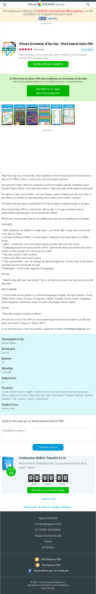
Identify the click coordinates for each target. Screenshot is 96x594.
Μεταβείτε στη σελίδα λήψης (48, 490)
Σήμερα (48, 64)
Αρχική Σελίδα (48, 518)
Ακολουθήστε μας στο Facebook (51, 570)
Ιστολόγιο (48, 547)
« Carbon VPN (48, 498)
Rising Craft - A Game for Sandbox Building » (48, 507)
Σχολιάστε (87, 49)
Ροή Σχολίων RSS (51, 565)
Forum (48, 541)
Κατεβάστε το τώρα (48, 91)
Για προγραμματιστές (48, 524)
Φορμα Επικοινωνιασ (48, 535)
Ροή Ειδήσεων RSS (51, 559)
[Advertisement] (48, 32)
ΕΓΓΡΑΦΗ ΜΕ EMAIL (48, 529)
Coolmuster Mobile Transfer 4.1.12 (42, 458)
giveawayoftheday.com (54, 582)
